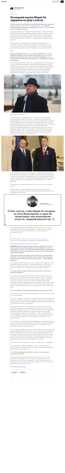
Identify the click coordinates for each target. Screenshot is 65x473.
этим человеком (34, 117)
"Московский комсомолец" (18, 366)
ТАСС (12, 51)
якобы (48, 57)
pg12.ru (24, 114)
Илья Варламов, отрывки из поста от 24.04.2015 (24, 243)
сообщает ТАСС (25, 25)
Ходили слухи (46, 55)
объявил (29, 53)
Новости (12, 12)
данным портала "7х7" (38, 25)
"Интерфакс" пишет (42, 27)
